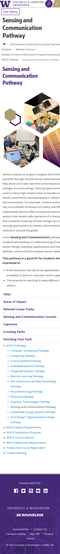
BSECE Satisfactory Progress (24, 432)
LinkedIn (46, 490)
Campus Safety (15, 534)
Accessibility (21, 529)
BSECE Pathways (10, 59)
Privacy (48, 534)
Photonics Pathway (22, 396)
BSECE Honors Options (20, 437)
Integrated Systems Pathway (28, 371)
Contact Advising (17, 453)
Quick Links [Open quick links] (55, 5)
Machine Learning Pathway (27, 376)
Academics (7, 49)
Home (4, 44)
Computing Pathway (23, 356)
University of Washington (6, 3)
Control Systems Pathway (26, 361)
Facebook (17, 490)
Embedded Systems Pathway (27, 366)
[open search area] (49, 4)
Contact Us (40, 529)
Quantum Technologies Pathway (30, 402)
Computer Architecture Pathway (30, 350)
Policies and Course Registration (26, 448)
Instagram (32, 490)
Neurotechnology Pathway (27, 391)
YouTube (39, 490)
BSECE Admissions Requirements (26, 442)
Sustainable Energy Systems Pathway (33, 412)
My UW (35, 534)
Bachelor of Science (25, 49)
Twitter (24, 490)
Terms (30, 538)
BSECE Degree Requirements (24, 427)
